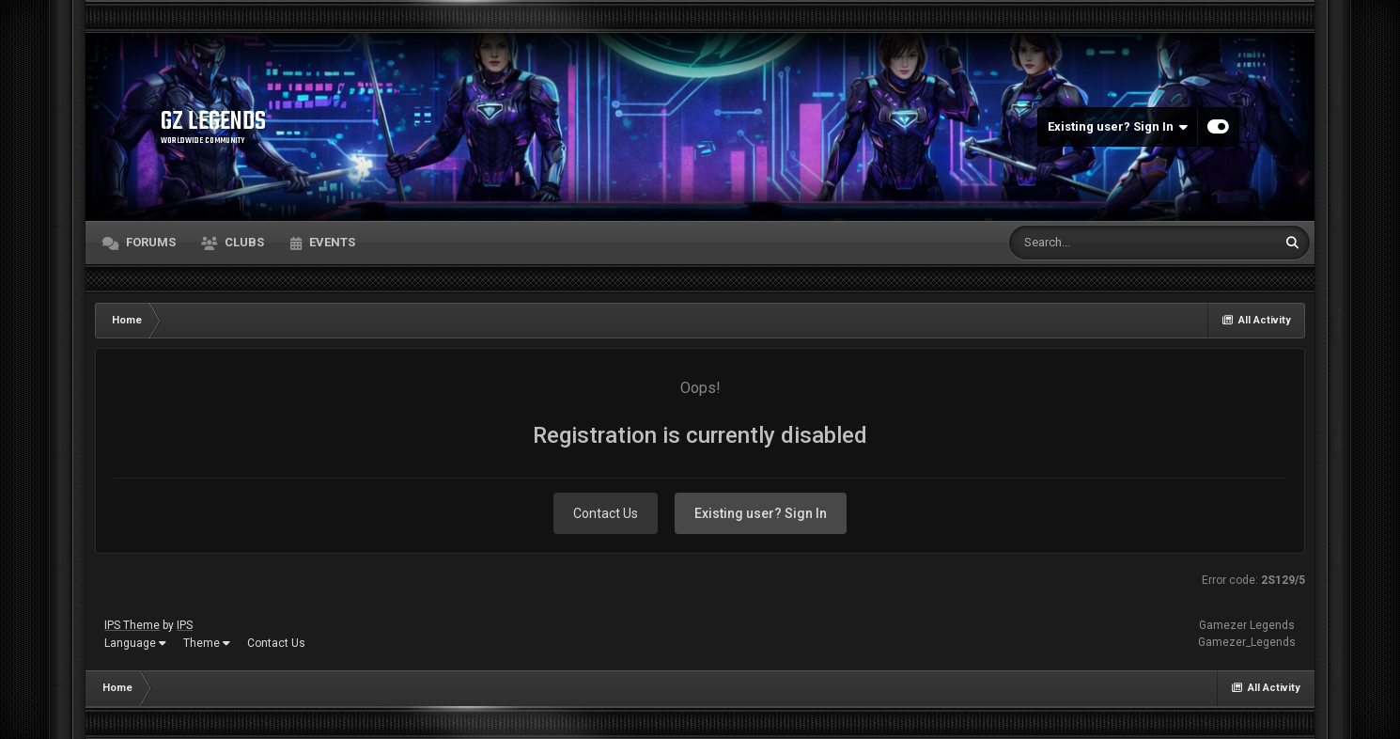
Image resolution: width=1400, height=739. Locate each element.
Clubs (243, 242)
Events (330, 242)
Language (135, 643)
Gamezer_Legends (1247, 642)
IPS (185, 625)
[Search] (1094, 242)
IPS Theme (132, 625)
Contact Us (605, 513)
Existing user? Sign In (1118, 127)
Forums (149, 242)
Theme (206, 643)
